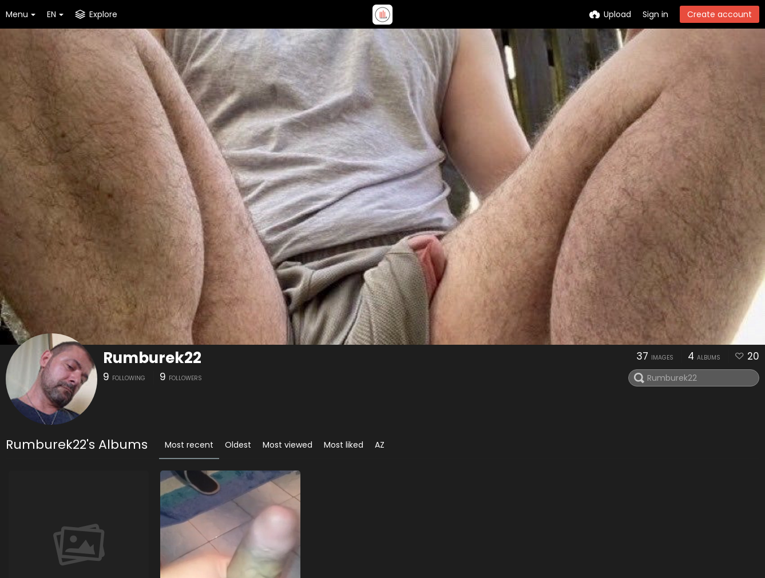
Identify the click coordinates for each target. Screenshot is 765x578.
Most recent (189, 445)
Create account (719, 14)
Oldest (238, 445)
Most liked (343, 445)
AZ (380, 445)
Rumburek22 (152, 358)
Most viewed (287, 445)
